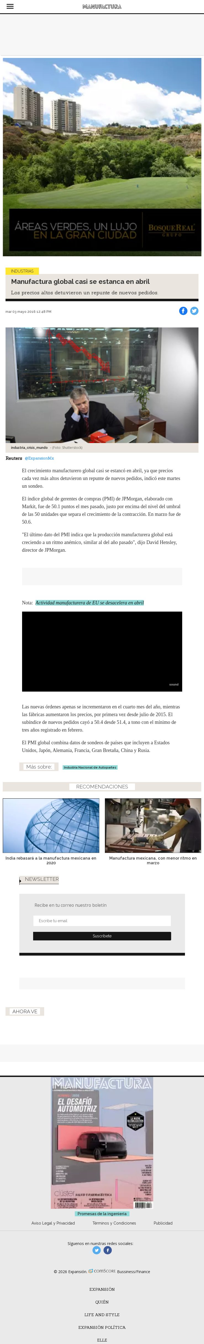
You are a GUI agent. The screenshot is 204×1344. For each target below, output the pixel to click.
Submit (102, 936)
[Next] (195, 157)
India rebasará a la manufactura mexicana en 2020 (51, 860)
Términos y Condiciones (114, 1223)
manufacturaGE (96, 1250)
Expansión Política (102, 1327)
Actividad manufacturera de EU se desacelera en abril (90, 603)
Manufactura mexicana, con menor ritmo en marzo (153, 860)
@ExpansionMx (39, 458)
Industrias (22, 271)
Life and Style (102, 1314)
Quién (102, 1302)
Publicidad (163, 1223)
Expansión (102, 1289)
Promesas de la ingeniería (102, 1214)
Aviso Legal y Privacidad (53, 1223)
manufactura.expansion (108, 1250)
